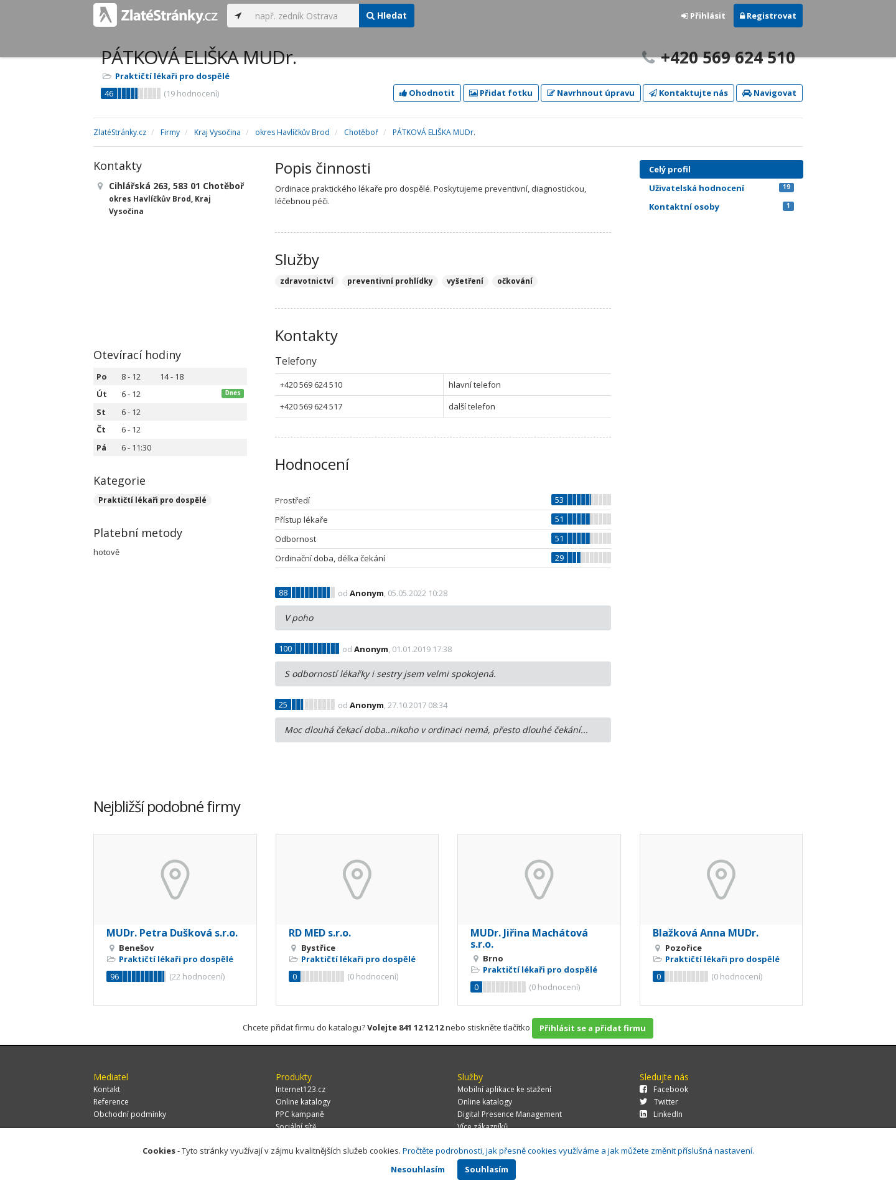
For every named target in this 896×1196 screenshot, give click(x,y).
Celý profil (670, 169)
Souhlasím (486, 1169)
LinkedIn (661, 1114)
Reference (111, 1101)
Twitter (659, 1101)
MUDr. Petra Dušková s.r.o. (172, 933)
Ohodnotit (427, 92)
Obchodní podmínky (129, 1114)
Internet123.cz (300, 1089)
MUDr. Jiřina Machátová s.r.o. (529, 938)
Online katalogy (303, 1101)
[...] (304, 15)
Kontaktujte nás (688, 92)
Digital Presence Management (509, 1114)
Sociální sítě (296, 1126)
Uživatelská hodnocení (721, 188)
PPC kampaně (300, 1114)
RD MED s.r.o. (320, 933)
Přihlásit (703, 15)
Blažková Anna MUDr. (705, 933)
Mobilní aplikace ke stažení (504, 1089)
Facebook (664, 1089)
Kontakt (106, 1089)
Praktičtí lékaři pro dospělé (172, 76)
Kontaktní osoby (721, 206)
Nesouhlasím (418, 1169)
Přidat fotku (501, 92)
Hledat (386, 15)
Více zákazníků (482, 1126)
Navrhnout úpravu (591, 92)
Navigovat (769, 92)
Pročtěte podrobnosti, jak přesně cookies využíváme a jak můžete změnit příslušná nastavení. (578, 1150)
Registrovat (768, 15)
